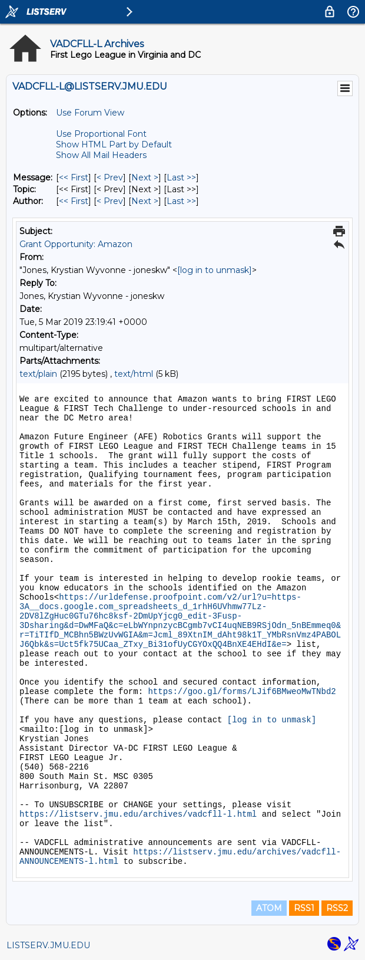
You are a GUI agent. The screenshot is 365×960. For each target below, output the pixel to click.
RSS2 (337, 908)
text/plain (38, 374)
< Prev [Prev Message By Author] (110, 201)
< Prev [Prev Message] (110, 177)
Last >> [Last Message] (181, 177)
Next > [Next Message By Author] (144, 201)
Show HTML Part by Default (114, 144)
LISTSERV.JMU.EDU (48, 945)
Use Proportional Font (101, 134)
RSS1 (304, 908)
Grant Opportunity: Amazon (75, 244)
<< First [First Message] (73, 177)
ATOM (269, 908)
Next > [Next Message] (144, 177)
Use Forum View (90, 112)
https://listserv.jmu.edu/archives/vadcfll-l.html (138, 814)
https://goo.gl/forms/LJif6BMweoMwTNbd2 (242, 691)
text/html (133, 374)
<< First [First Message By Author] (73, 201)
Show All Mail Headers (101, 155)
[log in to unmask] (214, 270)
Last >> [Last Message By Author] (181, 201)
